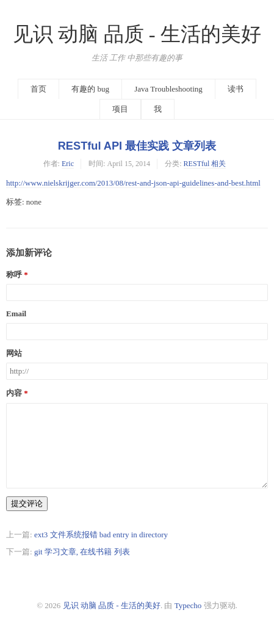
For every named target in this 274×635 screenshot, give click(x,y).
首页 (38, 88)
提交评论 (27, 503)
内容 (14, 392)
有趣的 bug (90, 88)
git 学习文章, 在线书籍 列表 (82, 551)
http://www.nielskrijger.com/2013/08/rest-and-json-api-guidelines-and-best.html (133, 182)
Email (16, 313)
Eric (68, 163)
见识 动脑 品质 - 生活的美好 (137, 34)
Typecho (188, 605)
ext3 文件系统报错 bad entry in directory (101, 534)
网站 (14, 353)
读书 (235, 88)
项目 (120, 109)
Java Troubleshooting (168, 88)
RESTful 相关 (205, 163)
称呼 (14, 274)
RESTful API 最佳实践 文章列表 (137, 146)
